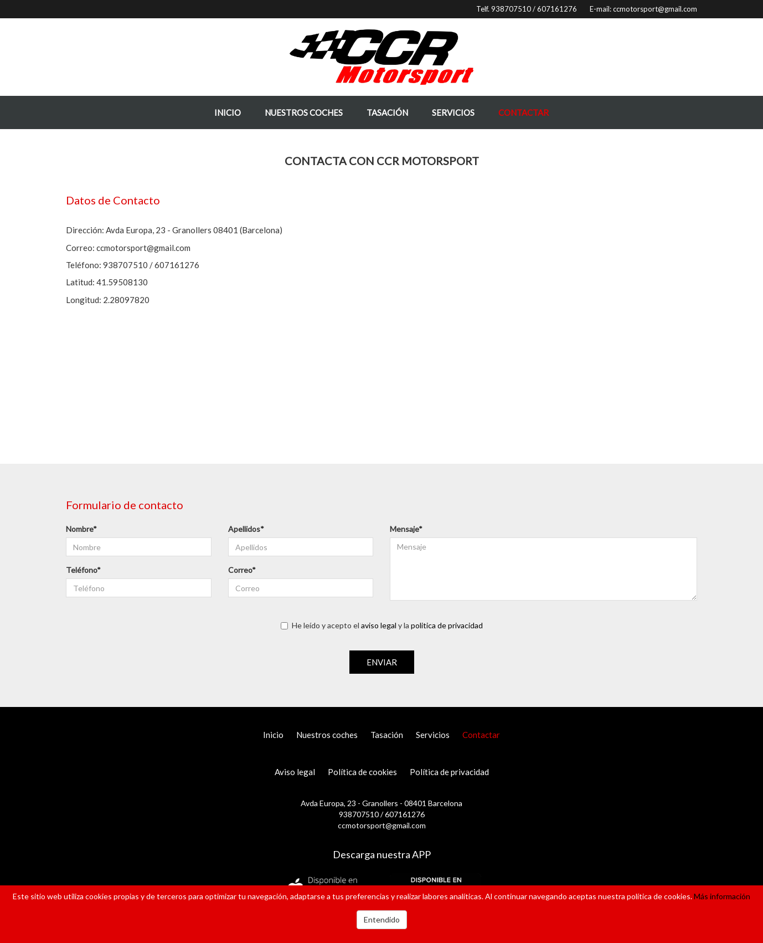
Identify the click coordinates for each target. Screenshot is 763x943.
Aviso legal (295, 772)
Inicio (227, 112)
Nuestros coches (304, 112)
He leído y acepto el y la (382, 625)
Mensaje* (406, 529)
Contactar (523, 112)
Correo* (242, 570)
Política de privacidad (449, 772)
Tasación (387, 112)
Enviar (382, 662)
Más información (722, 896)
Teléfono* (83, 570)
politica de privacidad (447, 625)
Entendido (382, 919)
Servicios (453, 112)
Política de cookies (362, 772)
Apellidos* (246, 529)
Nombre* (81, 529)
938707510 (511, 8)
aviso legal (378, 625)
